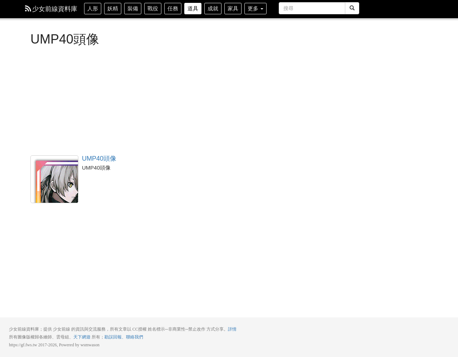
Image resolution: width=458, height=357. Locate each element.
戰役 (152, 8)
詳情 (232, 329)
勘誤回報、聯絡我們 (123, 337)
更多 (255, 8)
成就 (213, 8)
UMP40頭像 (54, 179)
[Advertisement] (195, 100)
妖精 (112, 8)
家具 (233, 8)
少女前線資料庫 (51, 8)
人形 (92, 8)
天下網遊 (82, 337)
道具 (192, 8)
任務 (172, 8)
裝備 (132, 8)
